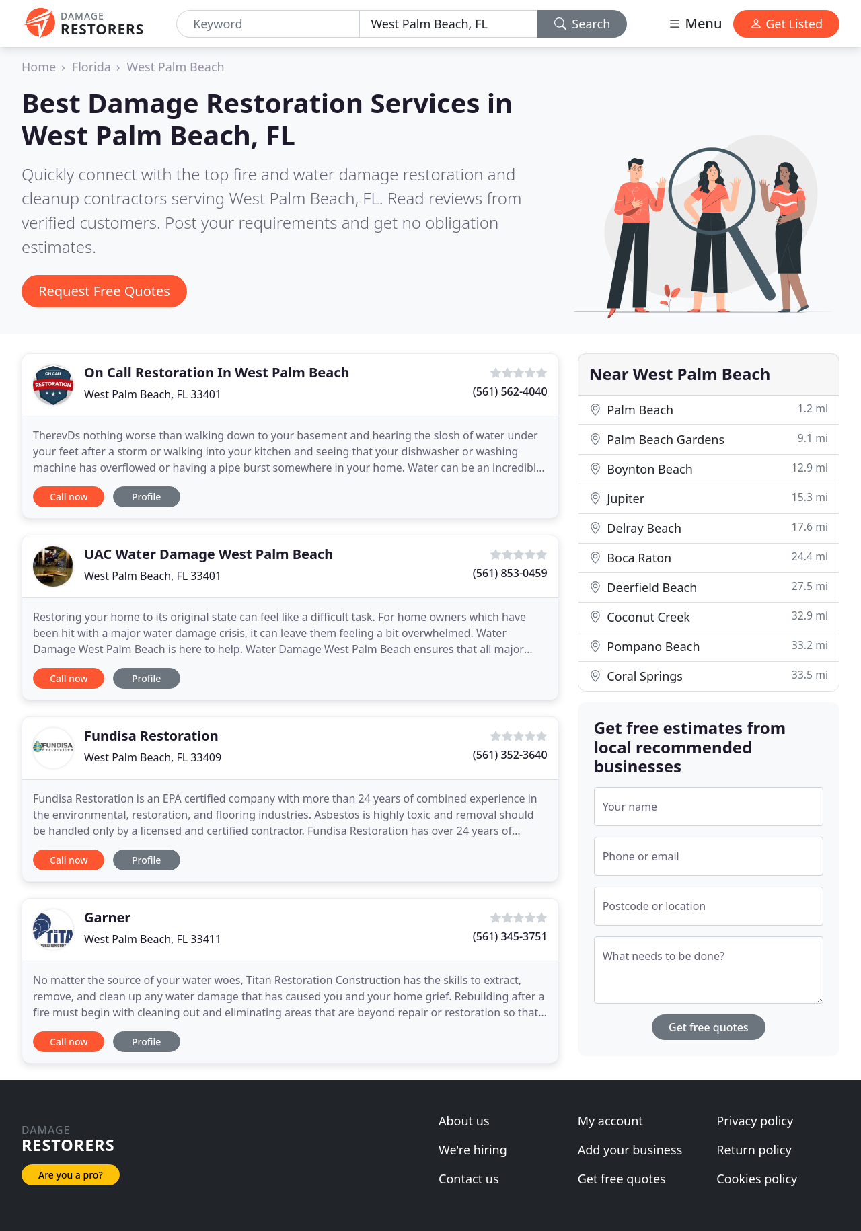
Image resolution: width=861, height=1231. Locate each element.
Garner (107, 917)
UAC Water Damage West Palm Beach (208, 554)
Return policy (753, 1150)
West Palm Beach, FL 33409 (152, 757)
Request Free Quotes (104, 291)
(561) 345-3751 (510, 936)
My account (610, 1121)
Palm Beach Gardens (708, 439)
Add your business (630, 1150)
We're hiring (473, 1150)
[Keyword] (268, 24)
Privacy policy (754, 1121)
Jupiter (708, 498)
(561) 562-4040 (510, 391)
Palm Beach (708, 409)
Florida (91, 67)
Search (582, 23)
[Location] (448, 24)
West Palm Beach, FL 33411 (152, 939)
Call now (68, 496)
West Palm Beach (176, 67)
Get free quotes (709, 1027)
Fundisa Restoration (151, 735)
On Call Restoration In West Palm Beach (217, 372)
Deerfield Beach (708, 587)
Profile (146, 496)
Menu (695, 23)
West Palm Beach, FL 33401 (152, 394)
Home (39, 67)
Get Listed (786, 23)
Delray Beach (708, 527)
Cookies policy (756, 1178)
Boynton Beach (708, 468)
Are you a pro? (70, 1174)
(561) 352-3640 (510, 754)
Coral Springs (708, 675)
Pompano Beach (708, 646)
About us (464, 1121)
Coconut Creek (708, 616)
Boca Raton (708, 557)
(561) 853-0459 (510, 573)
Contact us (469, 1178)
